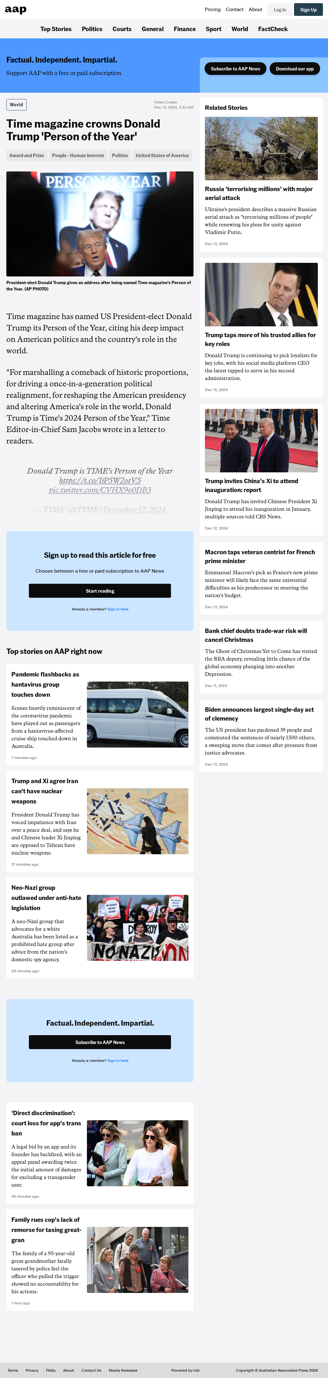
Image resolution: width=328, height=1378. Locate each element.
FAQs (51, 1370)
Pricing (213, 9)
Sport (213, 28)
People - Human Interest (78, 155)
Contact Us (91, 1370)
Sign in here (118, 609)
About (255, 9)
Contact (235, 9)
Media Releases (123, 1370)
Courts (122, 28)
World (240, 28)
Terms (13, 1370)
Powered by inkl (185, 1370)
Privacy (32, 1370)
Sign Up (308, 9)
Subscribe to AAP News (235, 68)
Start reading (100, 591)
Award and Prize (27, 155)
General (153, 28)
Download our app (295, 68)
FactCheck (273, 28)
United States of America (162, 155)
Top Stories (56, 28)
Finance (185, 28)
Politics (92, 28)
